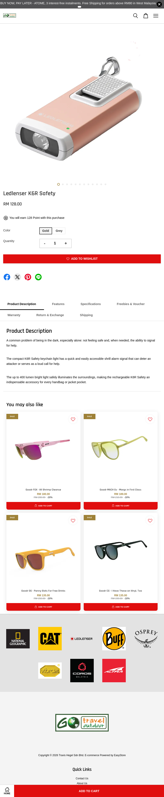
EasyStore (120, 755)
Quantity (8, 241)
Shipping (86, 315)
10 (97, 184)
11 (101, 184)
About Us (82, 783)
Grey (59, 230)
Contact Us (82, 778)
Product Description (21, 304)
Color (6, 230)
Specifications (91, 304)
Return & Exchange (50, 315)
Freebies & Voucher (131, 304)
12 (105, 184)
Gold (45, 230)
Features (58, 304)
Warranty (13, 315)
